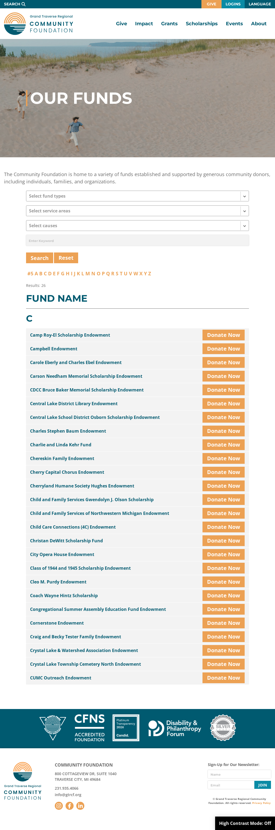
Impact (144, 24)
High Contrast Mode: (245, 823)
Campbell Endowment (53, 349)
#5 (30, 273)
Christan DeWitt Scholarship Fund (66, 541)
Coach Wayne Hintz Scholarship (64, 596)
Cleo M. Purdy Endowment (58, 582)
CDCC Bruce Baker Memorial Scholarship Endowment (87, 390)
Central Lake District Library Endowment (74, 404)
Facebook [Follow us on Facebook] (70, 806)
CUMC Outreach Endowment (60, 678)
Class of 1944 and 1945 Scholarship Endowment (80, 568)
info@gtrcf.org (68, 794)
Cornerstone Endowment (57, 623)
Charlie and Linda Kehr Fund (60, 445)
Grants (169, 24)
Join (262, 785)
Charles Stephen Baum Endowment (68, 431)
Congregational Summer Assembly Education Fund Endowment (98, 609)
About (259, 24)
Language (260, 4)
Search (12, 4)
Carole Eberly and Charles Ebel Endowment (76, 362)
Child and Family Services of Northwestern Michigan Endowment (99, 513)
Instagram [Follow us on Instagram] (59, 806)
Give (211, 4)
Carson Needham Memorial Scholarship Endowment (86, 376)
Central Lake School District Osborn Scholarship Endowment (95, 417)
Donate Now (223, 335)
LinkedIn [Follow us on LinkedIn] (80, 806)
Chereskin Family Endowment (62, 458)
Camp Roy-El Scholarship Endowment (70, 335)
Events (234, 24)
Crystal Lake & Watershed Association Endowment (84, 650)
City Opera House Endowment (62, 554)
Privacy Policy (261, 803)
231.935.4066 (66, 788)
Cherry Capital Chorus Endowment (67, 472)
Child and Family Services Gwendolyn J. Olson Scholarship (92, 500)
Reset (66, 257)
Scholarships (202, 24)
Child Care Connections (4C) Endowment (73, 527)
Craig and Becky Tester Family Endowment (75, 637)
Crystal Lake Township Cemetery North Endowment (85, 664)
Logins (233, 4)
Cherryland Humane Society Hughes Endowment (82, 486)
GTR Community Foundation (38, 23)
